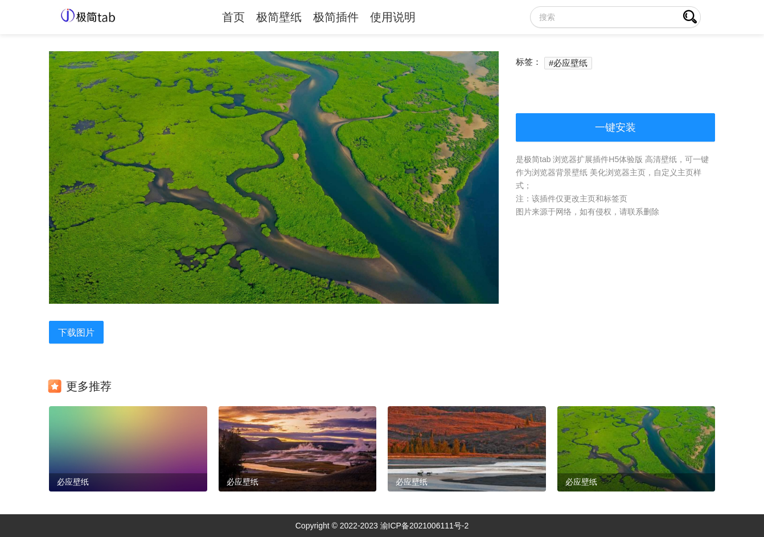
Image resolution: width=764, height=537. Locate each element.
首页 (233, 17)
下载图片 (76, 332)
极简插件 (336, 17)
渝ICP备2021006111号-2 (424, 525)
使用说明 (393, 17)
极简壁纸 (279, 17)
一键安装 (615, 127)
